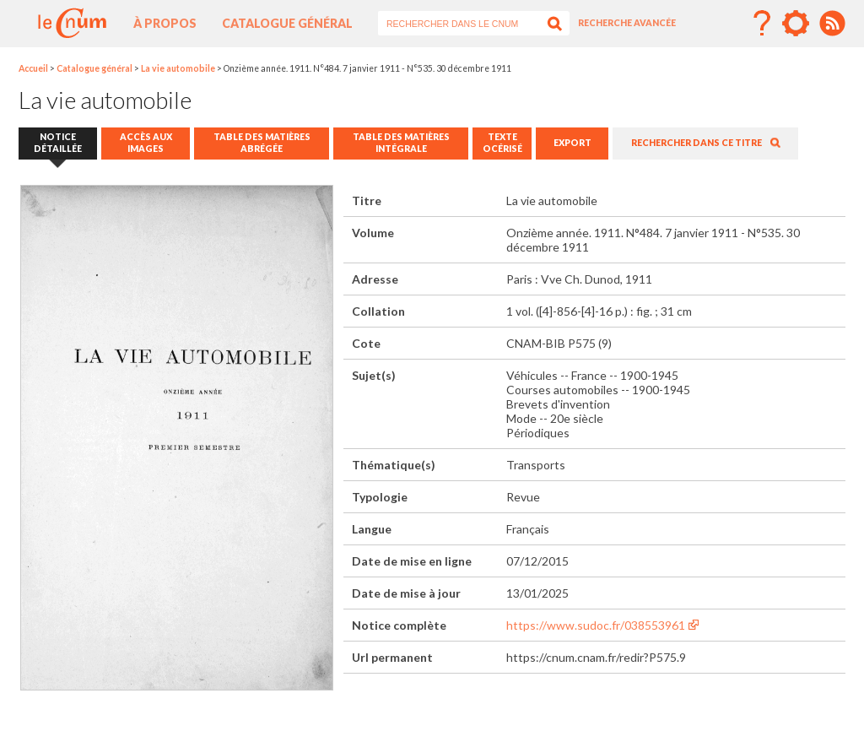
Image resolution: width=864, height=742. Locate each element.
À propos (165, 23)
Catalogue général (287, 23)
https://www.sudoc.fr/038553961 (595, 625)
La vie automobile (178, 68)
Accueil (33, 68)
